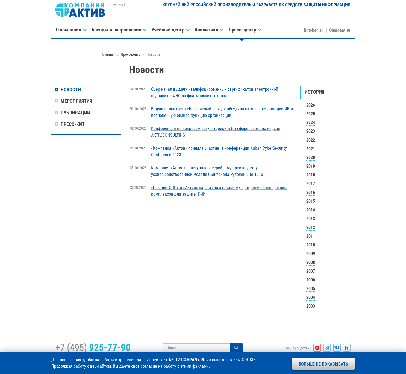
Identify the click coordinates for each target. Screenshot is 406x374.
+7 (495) (93, 347)
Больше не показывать (323, 364)
